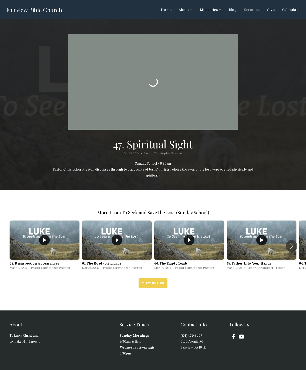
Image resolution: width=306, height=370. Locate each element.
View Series (153, 283)
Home (166, 9)
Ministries (211, 9)
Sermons (252, 9)
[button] (291, 246)
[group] (44, 246)
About (186, 9)
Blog (233, 9)
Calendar (290, 9)
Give (271, 9)
